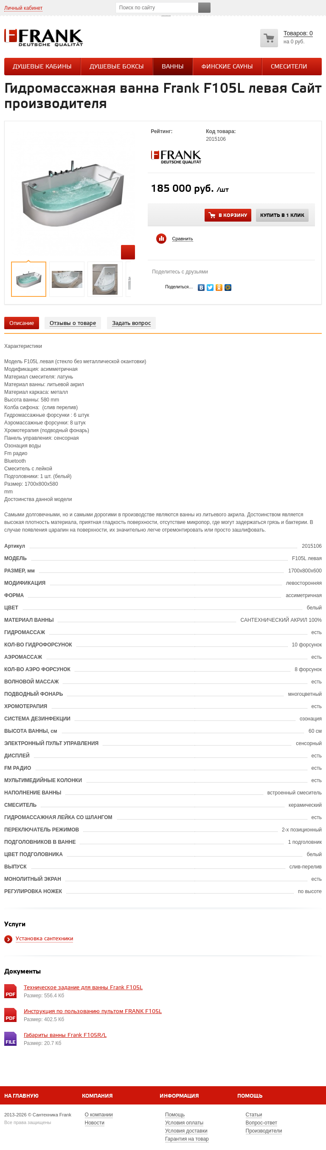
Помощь (249, 1096)
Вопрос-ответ (261, 1123)
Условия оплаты (184, 1123)
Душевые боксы (117, 67)
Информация (179, 1096)
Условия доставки (186, 1131)
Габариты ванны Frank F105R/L (65, 1035)
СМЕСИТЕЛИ (289, 67)
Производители (264, 1131)
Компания (97, 1096)
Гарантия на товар (187, 1139)
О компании (99, 1115)
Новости (94, 1123)
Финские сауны (227, 67)
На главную (21, 1096)
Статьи (254, 1115)
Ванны (173, 67)
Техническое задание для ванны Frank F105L (83, 988)
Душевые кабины (42, 67)
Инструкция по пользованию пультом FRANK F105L (93, 1011)
